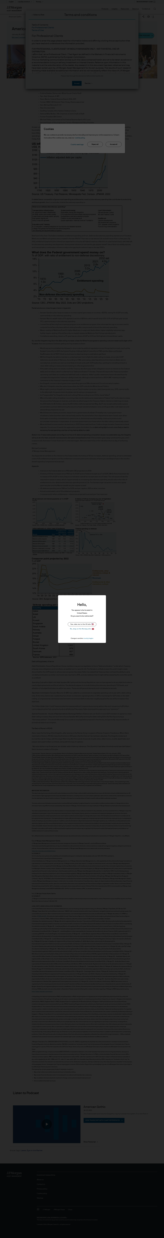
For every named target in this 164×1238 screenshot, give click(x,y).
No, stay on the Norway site (82, 629)
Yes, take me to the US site (82, 624)
